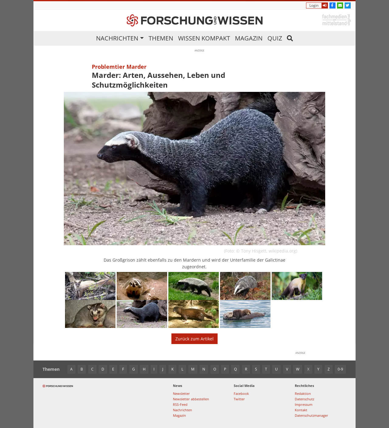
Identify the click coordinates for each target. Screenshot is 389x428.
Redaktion (303, 393)
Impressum (303, 404)
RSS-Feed (180, 404)
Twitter (239, 399)
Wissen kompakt (204, 38)
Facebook (241, 393)
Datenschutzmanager (311, 415)
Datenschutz (304, 399)
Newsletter (181, 393)
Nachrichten (117, 38)
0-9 (340, 369)
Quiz (274, 38)
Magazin (249, 38)
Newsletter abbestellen (191, 399)
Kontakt (301, 410)
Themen (161, 38)
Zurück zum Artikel (194, 339)
